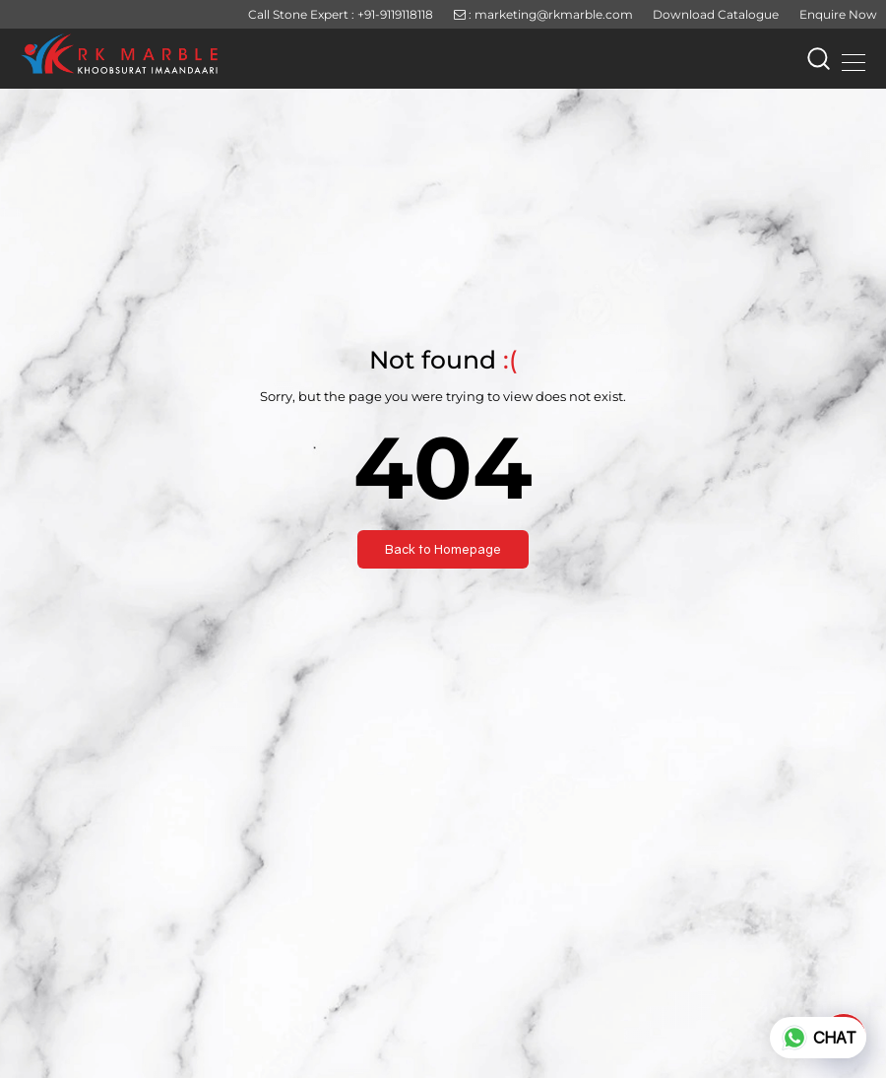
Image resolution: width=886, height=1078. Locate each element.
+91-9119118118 (395, 14)
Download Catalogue (716, 14)
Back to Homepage (443, 549)
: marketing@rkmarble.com (543, 14)
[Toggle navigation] (847, 59)
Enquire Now (838, 14)
